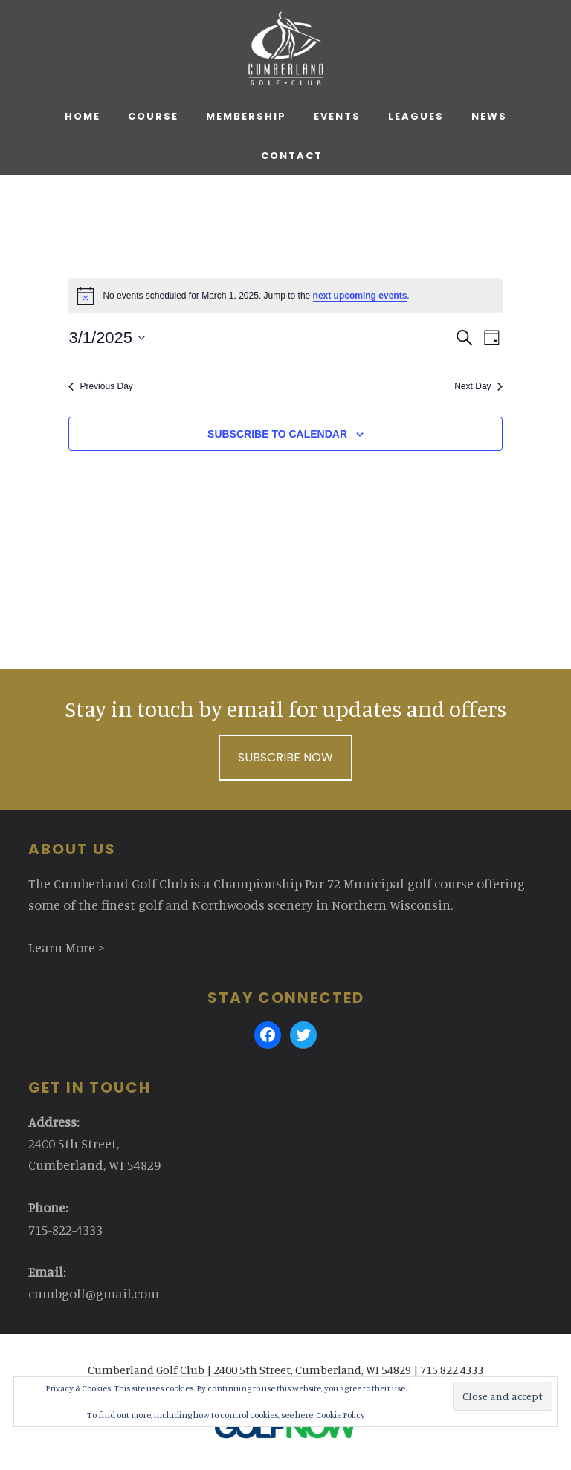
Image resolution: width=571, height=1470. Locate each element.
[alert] (285, 295)
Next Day (478, 386)
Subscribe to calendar (277, 434)
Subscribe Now (285, 757)
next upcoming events (360, 295)
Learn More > (66, 947)
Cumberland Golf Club (285, 48)
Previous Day (100, 386)
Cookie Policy (340, 1414)
